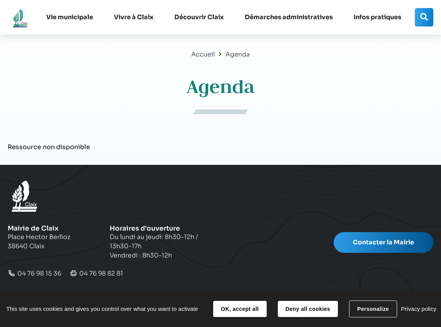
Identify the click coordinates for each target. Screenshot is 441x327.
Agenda (238, 54)
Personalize (373, 309)
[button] (69, 17)
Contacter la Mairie (383, 242)
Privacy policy (418, 308)
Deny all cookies (308, 309)
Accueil (203, 54)
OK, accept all (240, 309)
